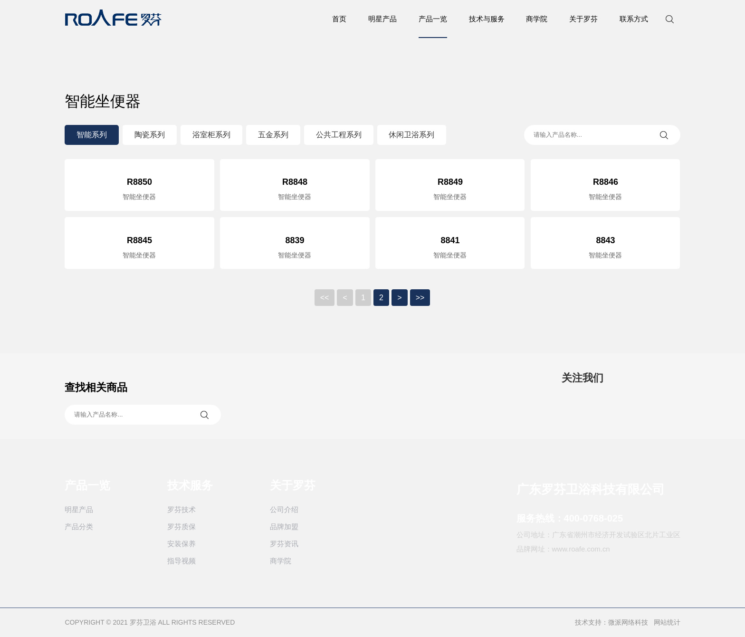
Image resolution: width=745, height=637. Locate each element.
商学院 (537, 19)
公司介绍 (283, 510)
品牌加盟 (283, 527)
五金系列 (272, 135)
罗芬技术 (180, 510)
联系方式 (635, 19)
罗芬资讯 (283, 544)
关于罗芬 (584, 19)
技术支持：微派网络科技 (612, 623)
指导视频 (180, 561)
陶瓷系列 (149, 135)
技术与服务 (487, 19)
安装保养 (180, 544)
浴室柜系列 (210, 135)
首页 (340, 19)
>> (420, 298)
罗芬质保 (180, 527)
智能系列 (91, 135)
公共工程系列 (338, 135)
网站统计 (668, 623)
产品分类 (78, 527)
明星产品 (383, 19)
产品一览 (433, 26)
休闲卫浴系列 (411, 135)
